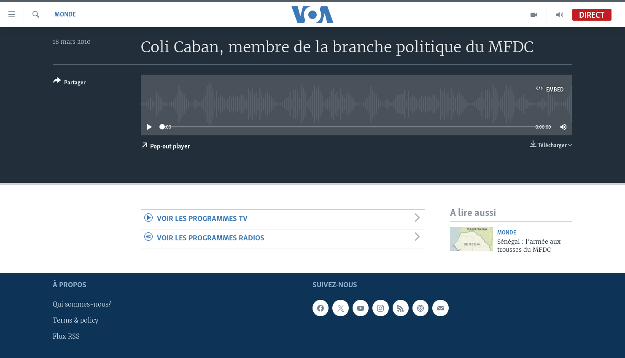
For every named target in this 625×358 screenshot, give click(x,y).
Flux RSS (66, 336)
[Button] (69, 83)
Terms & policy (75, 320)
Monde (65, 14)
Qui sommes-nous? (82, 304)
